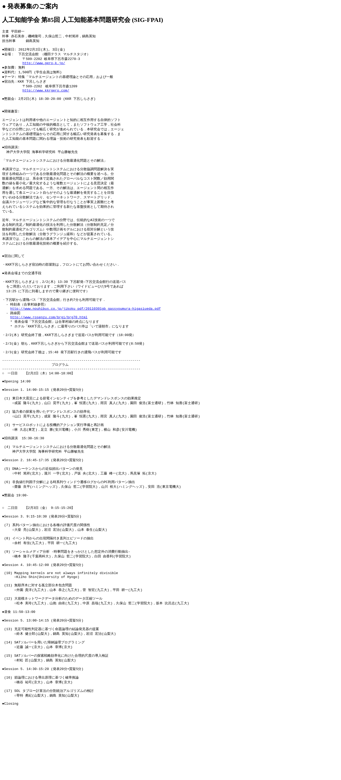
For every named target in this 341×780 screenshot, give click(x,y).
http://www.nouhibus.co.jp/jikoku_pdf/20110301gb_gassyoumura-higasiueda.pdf (85, 334)
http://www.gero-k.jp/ (43, 66)
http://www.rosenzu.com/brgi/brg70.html (48, 344)
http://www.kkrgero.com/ (45, 95)
